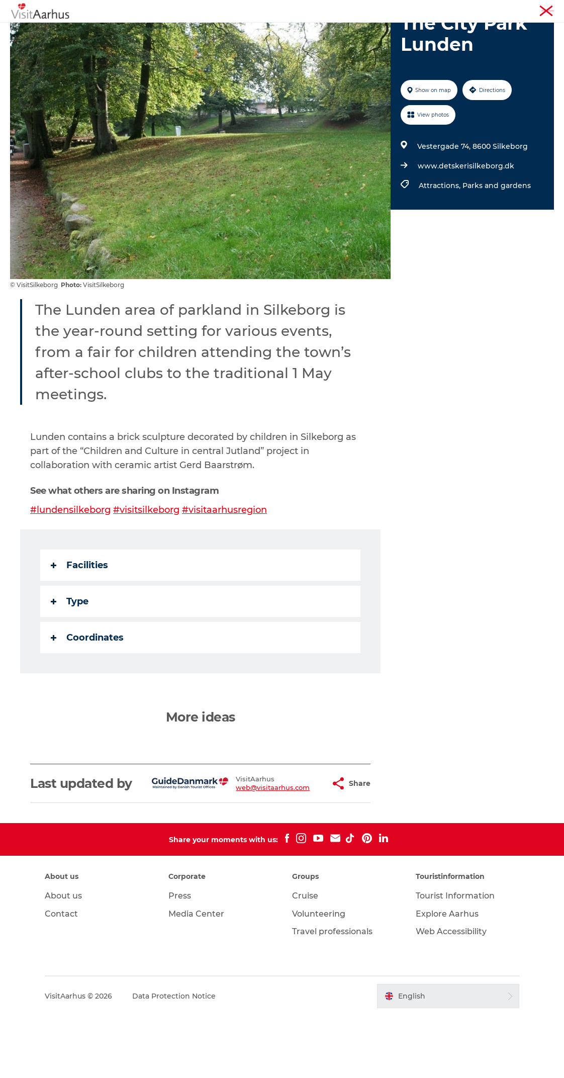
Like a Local (233, 32)
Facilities (79, 612)
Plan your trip (373, 32)
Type (69, 649)
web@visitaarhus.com (248, 843)
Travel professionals (332, 994)
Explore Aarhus (447, 976)
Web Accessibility (451, 994)
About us (63, 958)
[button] (300, 838)
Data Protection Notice (174, 1058)
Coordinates (87, 685)
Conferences (535, 9)
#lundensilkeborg (70, 557)
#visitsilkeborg (146, 557)
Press (179, 958)
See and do (134, 32)
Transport (432, 32)
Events (183, 32)
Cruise (305, 958)
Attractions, (440, 233)
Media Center (196, 976)
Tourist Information (478, 9)
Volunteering (318, 976)
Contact (61, 976)
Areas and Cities (301, 32)
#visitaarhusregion (224, 557)
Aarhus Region (418, 9)
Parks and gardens (496, 233)
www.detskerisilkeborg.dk (466, 213)
